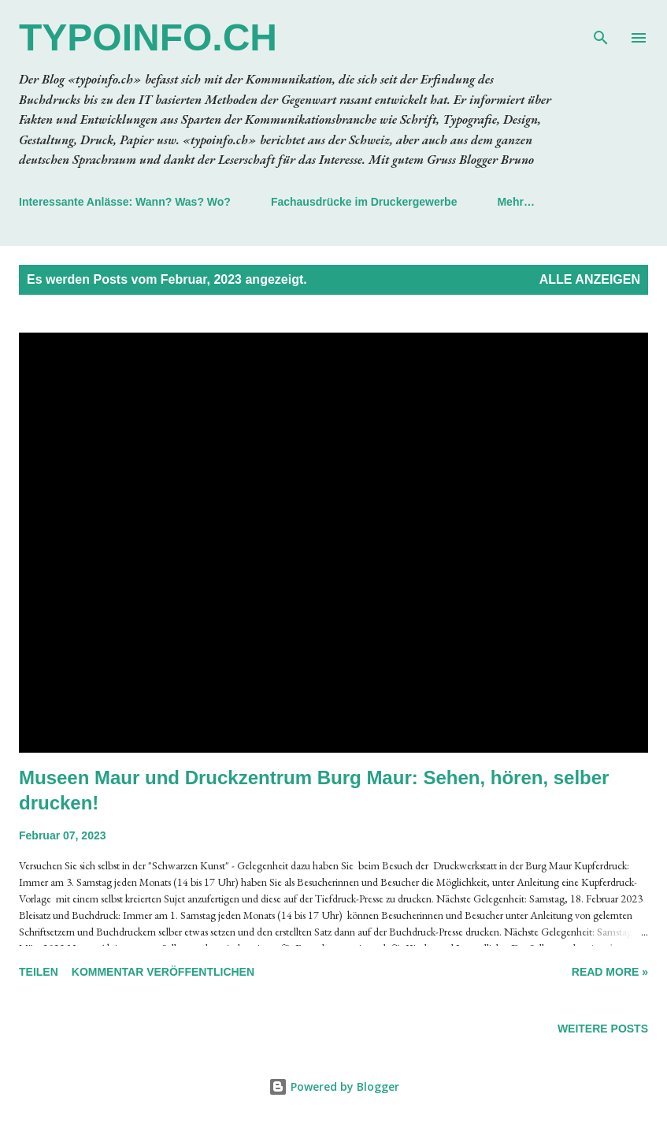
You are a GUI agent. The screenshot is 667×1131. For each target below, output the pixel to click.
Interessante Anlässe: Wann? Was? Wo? (125, 201)
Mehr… (515, 201)
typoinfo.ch (148, 37)
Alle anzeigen (589, 279)
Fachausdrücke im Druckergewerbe (364, 201)
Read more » (610, 971)
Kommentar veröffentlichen (163, 971)
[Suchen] (600, 28)
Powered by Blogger (334, 1086)
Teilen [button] (38, 971)
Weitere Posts (603, 1028)
